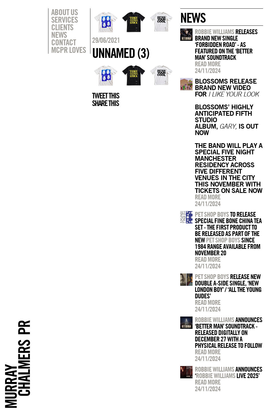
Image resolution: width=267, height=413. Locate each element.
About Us (64, 12)
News (59, 35)
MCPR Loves (68, 50)
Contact (63, 42)
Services (64, 20)
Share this (105, 103)
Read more (208, 64)
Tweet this (105, 95)
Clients (62, 27)
